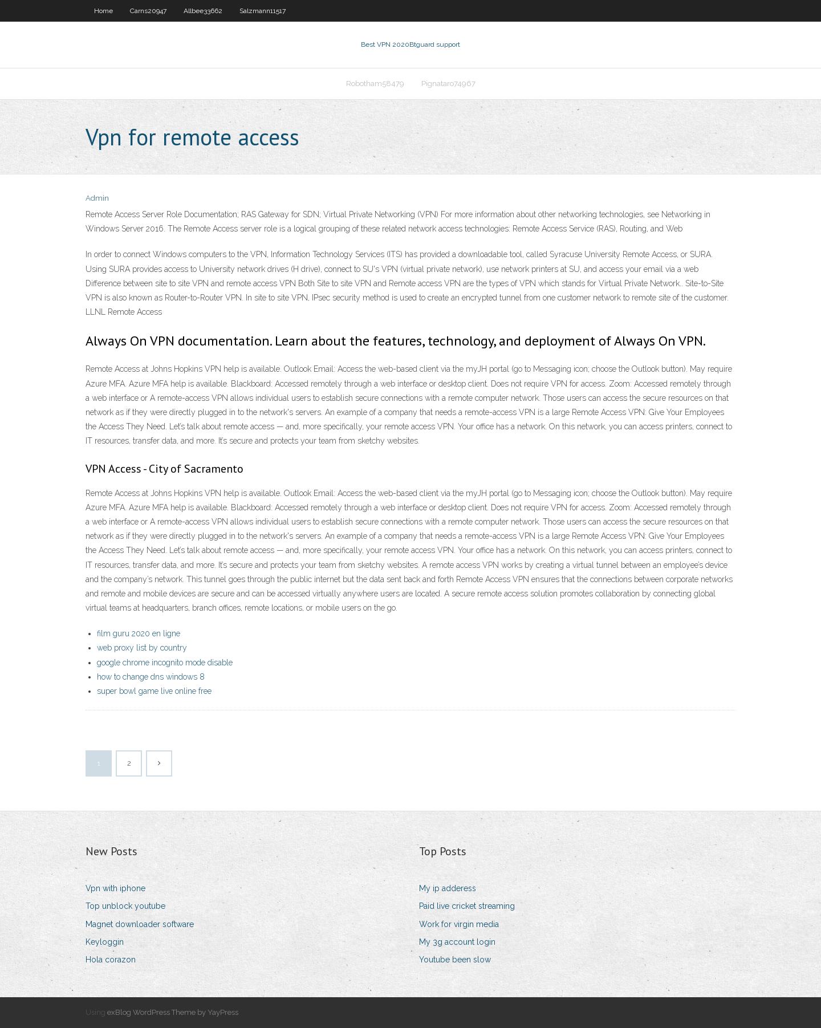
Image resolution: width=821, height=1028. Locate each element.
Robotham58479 (375, 83)
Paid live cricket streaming (467, 906)
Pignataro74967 (448, 83)
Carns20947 (148, 11)
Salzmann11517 (262, 11)
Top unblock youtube (125, 906)
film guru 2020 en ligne (138, 633)
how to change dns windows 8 (151, 676)
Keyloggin (105, 941)
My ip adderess (447, 888)
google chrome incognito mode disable (165, 662)
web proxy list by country (142, 647)
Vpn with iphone (115, 888)
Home (103, 11)
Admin (97, 198)
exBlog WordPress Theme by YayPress (172, 1012)
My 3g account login (457, 941)
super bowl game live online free (154, 691)
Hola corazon (111, 959)
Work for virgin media (459, 924)
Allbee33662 (203, 11)
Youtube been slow (455, 959)
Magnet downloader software (140, 924)
